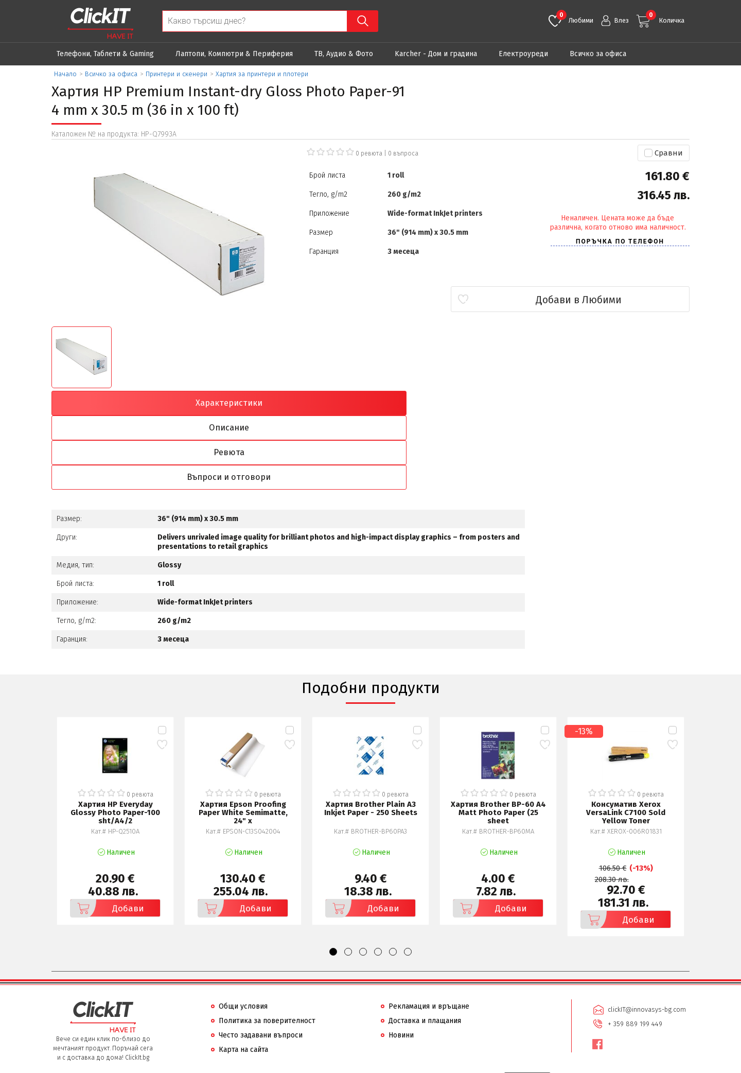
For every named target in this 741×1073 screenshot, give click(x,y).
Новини (401, 962)
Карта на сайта (243, 976)
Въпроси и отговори (612, 403)
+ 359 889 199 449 (634, 949)
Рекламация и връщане (429, 933)
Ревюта (450, 403)
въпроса (403, 153)
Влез (621, 20)
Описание (290, 403)
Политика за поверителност (267, 947)
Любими (574, 17)
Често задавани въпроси (261, 962)
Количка (665, 17)
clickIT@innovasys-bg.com (646, 936)
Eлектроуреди (523, 53)
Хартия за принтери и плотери (262, 74)
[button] (333, 878)
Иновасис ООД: (316, 1064)
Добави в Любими (629, 299)
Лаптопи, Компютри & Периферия (234, 53)
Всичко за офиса (598, 53)
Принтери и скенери (176, 74)
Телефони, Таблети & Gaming (105, 53)
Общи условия (243, 933)
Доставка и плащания (425, 947)
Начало (65, 74)
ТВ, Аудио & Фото (343, 53)
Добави (108, 835)
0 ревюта (369, 153)
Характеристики (129, 403)
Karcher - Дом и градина (436, 53)
